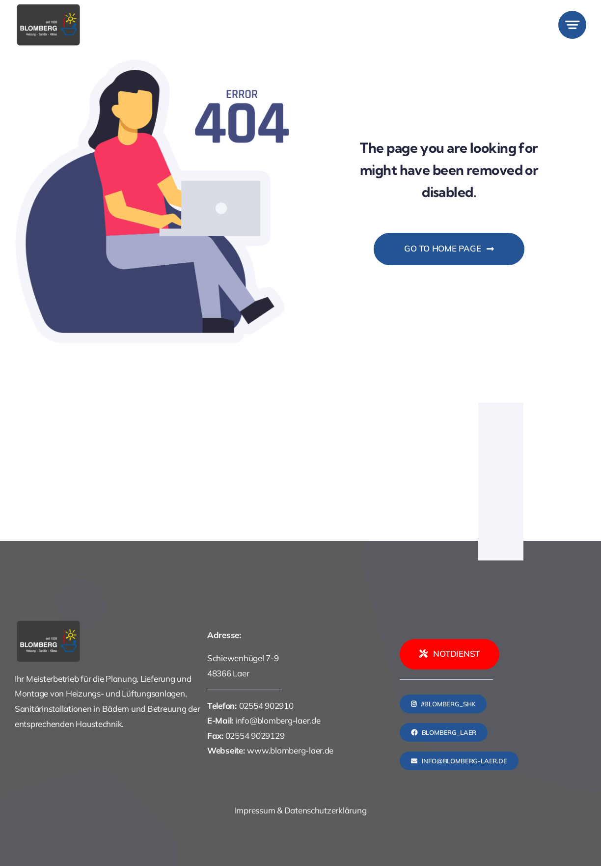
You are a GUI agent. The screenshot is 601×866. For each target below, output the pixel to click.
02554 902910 (266, 705)
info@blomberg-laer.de (278, 720)
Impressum (255, 810)
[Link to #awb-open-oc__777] (572, 25)
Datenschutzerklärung (325, 810)
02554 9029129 (255, 735)
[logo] (48, 7)
